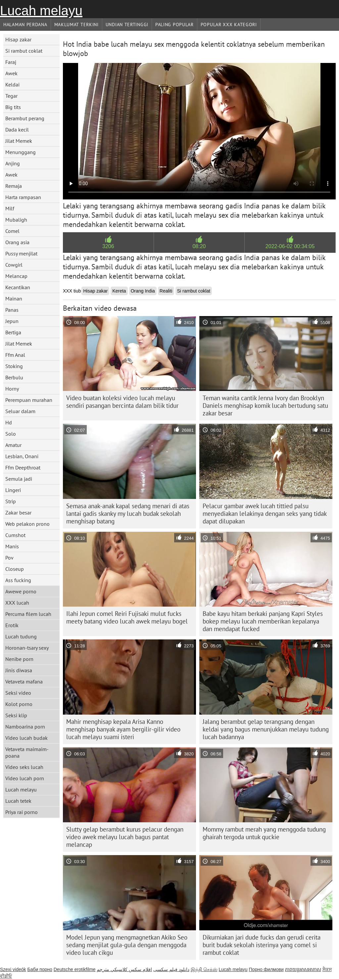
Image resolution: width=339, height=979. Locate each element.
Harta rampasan (23, 197)
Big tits (13, 107)
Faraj (10, 62)
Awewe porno (20, 591)
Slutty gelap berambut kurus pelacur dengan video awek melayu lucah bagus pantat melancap (124, 836)
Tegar (11, 95)
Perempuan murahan (28, 400)
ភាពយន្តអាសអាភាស (303, 969)
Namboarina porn (25, 726)
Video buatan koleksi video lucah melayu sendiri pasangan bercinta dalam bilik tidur (122, 401)
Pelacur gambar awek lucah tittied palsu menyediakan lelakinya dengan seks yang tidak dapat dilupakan (265, 513)
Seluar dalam (20, 411)
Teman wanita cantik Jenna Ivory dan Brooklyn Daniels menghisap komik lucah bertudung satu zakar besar (265, 405)
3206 (108, 246)
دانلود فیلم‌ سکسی (171, 969)
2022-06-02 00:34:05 (290, 246)
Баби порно (39, 969)
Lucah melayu (41, 10)
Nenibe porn (19, 659)
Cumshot (15, 535)
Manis (12, 546)
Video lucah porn (24, 778)
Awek (11, 73)
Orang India (143, 291)
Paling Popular (174, 24)
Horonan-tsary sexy (27, 647)
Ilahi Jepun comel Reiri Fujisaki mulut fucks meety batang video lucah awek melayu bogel (127, 617)
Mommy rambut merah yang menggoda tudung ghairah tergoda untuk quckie (264, 833)
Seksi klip (16, 715)
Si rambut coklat (23, 50)
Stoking (14, 366)
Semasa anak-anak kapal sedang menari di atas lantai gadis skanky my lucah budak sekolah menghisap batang (127, 513)
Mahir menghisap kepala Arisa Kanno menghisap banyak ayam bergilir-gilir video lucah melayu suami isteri (123, 729)
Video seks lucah (24, 767)
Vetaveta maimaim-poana (27, 752)
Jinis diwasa (18, 670)
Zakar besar (18, 512)
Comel (12, 231)
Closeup (14, 569)
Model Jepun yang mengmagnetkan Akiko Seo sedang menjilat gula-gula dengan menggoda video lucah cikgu (126, 944)
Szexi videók (13, 969)
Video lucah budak (26, 737)
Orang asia (17, 242)
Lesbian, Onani (21, 456)
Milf (9, 208)
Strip (10, 501)
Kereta (119, 291)
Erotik (12, 625)
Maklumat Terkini (76, 24)
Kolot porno (18, 704)
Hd (8, 422)
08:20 (199, 246)
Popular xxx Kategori (229, 24)
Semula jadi (18, 478)
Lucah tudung (21, 636)
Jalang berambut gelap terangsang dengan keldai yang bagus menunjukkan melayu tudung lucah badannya (266, 729)
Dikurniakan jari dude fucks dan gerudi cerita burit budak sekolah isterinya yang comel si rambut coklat (261, 944)
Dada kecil (17, 129)
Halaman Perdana (25, 24)
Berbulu (14, 377)
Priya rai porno (21, 812)
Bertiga (13, 332)
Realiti (166, 291)
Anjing (12, 163)
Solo (10, 433)
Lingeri (13, 490)
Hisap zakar (18, 39)
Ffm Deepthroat (22, 467)
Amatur (13, 445)
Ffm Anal (15, 355)
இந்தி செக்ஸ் (204, 969)
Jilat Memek (18, 140)
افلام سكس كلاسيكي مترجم (124, 969)
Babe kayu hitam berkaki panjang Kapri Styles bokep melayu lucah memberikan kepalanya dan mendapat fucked (263, 621)
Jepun (12, 321)
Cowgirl (14, 264)
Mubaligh (16, 219)
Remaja (13, 186)
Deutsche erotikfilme (75, 969)
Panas (12, 309)
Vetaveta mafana (24, 681)
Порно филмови (266, 969)
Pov (9, 557)
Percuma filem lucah (28, 614)
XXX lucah (17, 602)
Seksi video (18, 692)
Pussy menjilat (21, 253)
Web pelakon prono (27, 523)
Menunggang (20, 152)
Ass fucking (18, 580)
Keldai (12, 84)
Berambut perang (24, 118)
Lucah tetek (18, 800)
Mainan (13, 298)
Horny (12, 388)
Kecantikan (17, 287)
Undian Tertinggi (127, 24)
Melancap (16, 276)
